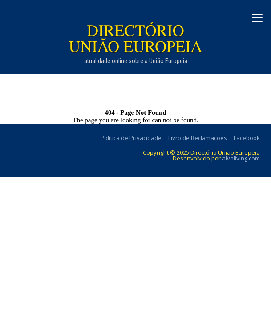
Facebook (247, 138)
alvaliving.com (241, 158)
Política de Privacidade (131, 138)
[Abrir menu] (257, 17)
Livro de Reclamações (197, 138)
